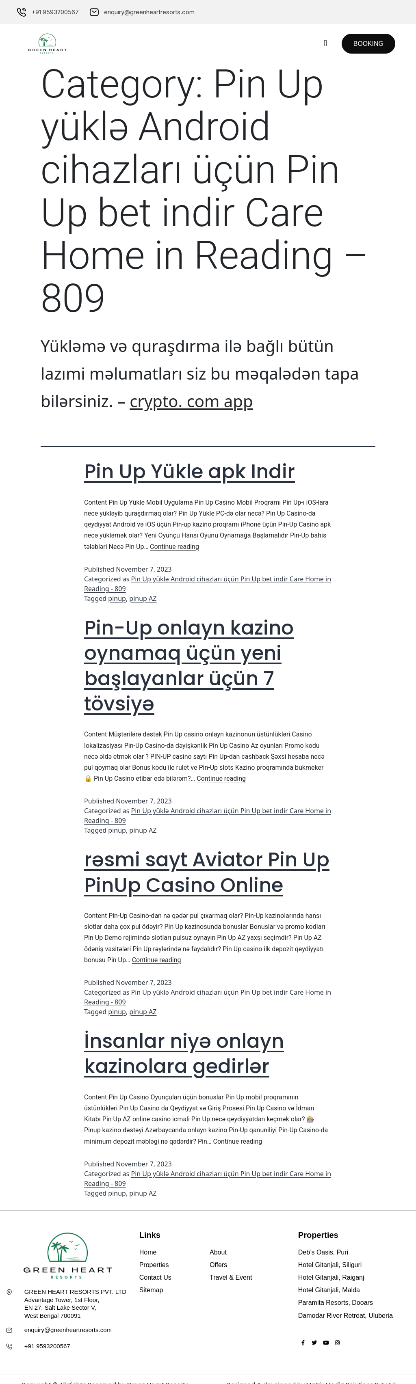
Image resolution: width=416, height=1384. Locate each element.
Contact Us (155, 1277)
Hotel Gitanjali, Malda (329, 1290)
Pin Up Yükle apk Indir (189, 471)
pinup (117, 598)
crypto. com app (191, 401)
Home (148, 1252)
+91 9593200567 (47, 1346)
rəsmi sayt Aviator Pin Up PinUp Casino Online (206, 872)
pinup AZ (142, 598)
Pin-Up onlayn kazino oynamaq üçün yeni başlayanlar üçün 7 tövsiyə (189, 665)
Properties (154, 1264)
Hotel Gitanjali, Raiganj (331, 1277)
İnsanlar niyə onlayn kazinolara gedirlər (184, 1054)
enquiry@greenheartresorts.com (68, 1329)
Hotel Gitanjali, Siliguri (330, 1264)
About (218, 1252)
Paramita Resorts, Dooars (335, 1302)
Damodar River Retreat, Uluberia (345, 1315)
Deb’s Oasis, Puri (323, 1252)
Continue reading (174, 547)
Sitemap (151, 1290)
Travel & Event (231, 1277)
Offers (218, 1264)
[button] (324, 43)
